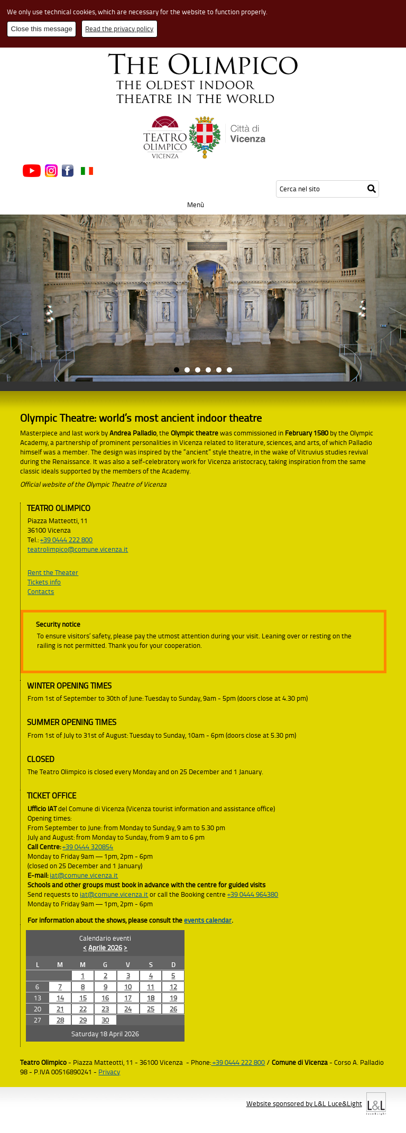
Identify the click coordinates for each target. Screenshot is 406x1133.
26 (173, 1009)
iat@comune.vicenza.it (84, 875)
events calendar (208, 920)
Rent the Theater (52, 572)
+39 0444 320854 (87, 846)
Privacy (109, 1071)
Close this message (41, 29)
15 (83, 997)
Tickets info (44, 582)
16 (105, 997)
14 (60, 997)
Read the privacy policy (119, 28)
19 (173, 997)
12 (173, 986)
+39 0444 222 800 (66, 539)
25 (150, 1009)
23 (105, 1009)
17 (128, 997)
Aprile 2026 (105, 947)
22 (83, 1009)
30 (105, 1020)
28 (60, 1020)
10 (128, 986)
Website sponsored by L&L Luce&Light (304, 1103)
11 (150, 986)
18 (150, 997)
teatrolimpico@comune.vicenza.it (77, 549)
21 (60, 1009)
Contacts (40, 591)
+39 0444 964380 (252, 894)
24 (128, 1009)
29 (83, 1020)
